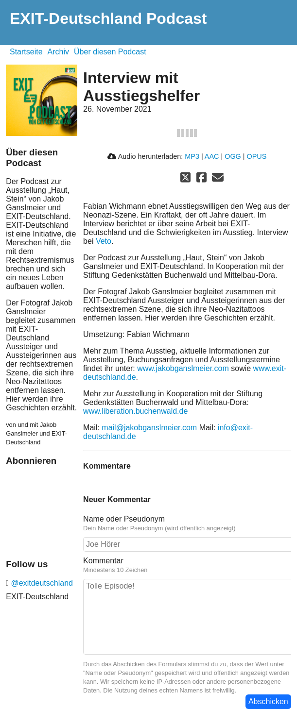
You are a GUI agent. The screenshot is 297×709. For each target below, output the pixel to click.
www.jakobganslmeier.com (183, 368)
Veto (103, 241)
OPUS (257, 156)
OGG (233, 156)
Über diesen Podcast (110, 52)
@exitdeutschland (41, 583)
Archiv (58, 52)
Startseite (26, 52)
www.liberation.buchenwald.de (135, 411)
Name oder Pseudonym (124, 519)
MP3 (192, 156)
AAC (212, 156)
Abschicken (268, 701)
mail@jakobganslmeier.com (149, 427)
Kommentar (103, 561)
